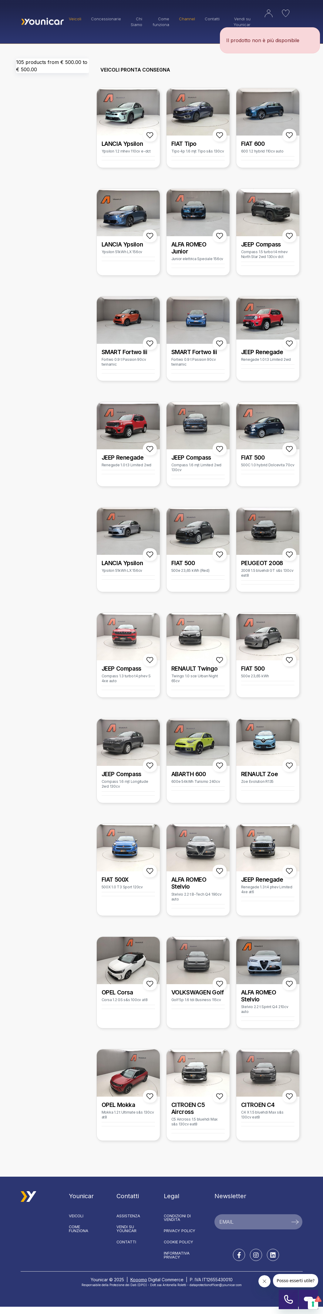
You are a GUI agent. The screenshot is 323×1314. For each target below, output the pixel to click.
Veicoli (76, 1216)
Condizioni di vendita (177, 1218)
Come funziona (161, 22)
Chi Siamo (136, 22)
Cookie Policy (178, 1242)
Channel (187, 19)
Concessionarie (106, 19)
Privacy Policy (179, 1231)
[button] (264, 18)
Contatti (212, 19)
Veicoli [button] (75, 19)
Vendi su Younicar (126, 1229)
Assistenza (128, 1216)
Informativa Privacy (177, 1255)
